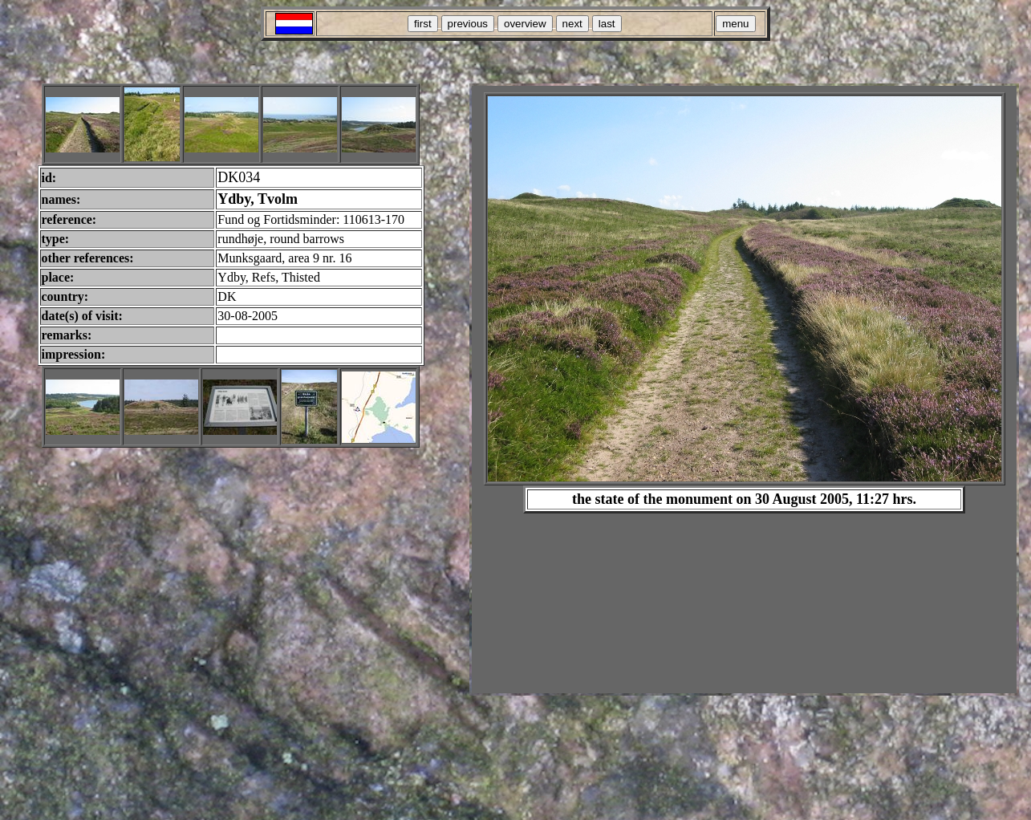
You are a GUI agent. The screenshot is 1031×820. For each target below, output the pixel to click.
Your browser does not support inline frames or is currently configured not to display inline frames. (744, 389)
